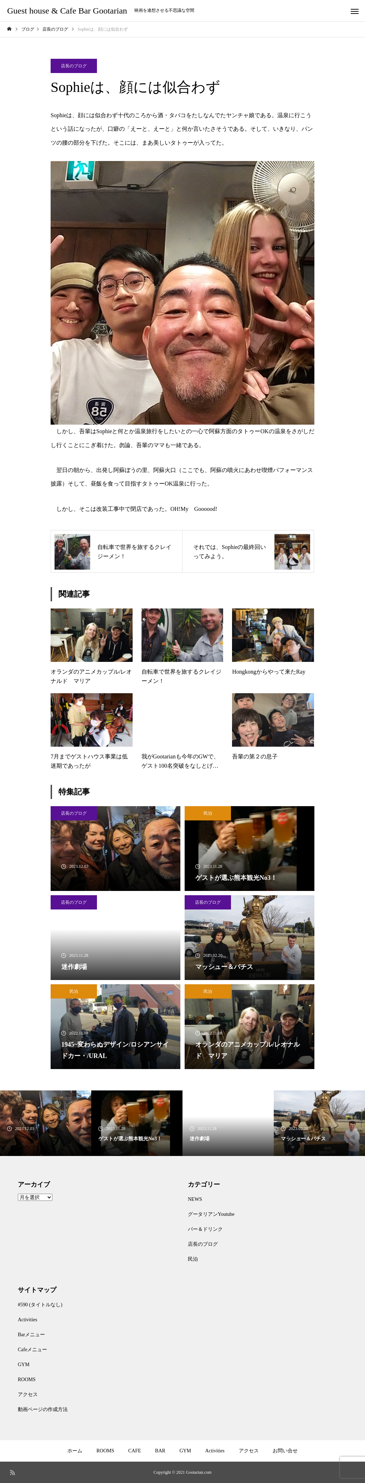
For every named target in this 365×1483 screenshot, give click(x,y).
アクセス (28, 1394)
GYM (24, 1364)
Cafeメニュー (32, 1349)
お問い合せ (285, 1450)
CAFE (134, 1450)
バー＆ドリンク (205, 1229)
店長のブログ (74, 65)
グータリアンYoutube (211, 1214)
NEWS (195, 1199)
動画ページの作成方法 (43, 1409)
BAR (160, 1450)
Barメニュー (31, 1334)
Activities (27, 1319)
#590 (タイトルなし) (40, 1304)
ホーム (74, 1450)
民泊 (208, 813)
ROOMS (27, 1379)
